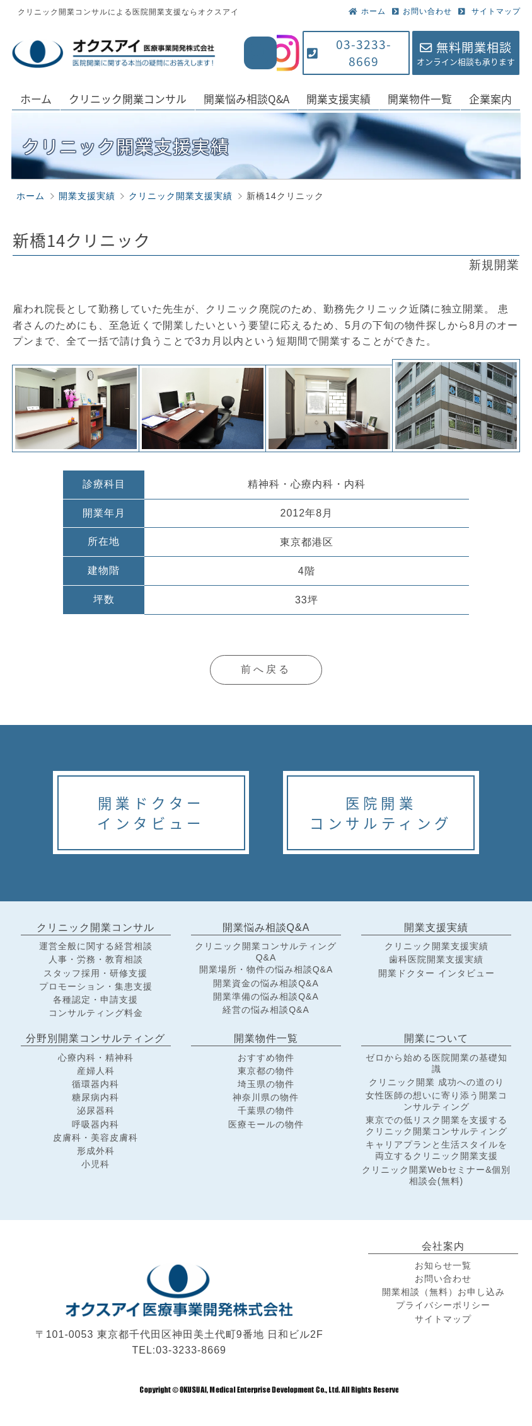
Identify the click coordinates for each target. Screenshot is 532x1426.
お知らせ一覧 (443, 1265)
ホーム (367, 11)
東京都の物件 (266, 1071)
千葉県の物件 (266, 1110)
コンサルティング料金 (96, 1013)
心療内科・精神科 (96, 1057)
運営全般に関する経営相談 (96, 946)
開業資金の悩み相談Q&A (266, 983)
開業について (436, 1038)
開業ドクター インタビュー (436, 973)
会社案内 (443, 1246)
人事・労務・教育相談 (96, 959)
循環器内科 (95, 1084)
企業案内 (490, 98)
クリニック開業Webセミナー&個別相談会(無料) (436, 1175)
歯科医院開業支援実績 (436, 959)
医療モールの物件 (266, 1124)
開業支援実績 (338, 98)
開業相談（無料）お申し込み (443, 1292)
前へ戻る (266, 669)
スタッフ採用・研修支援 (95, 973)
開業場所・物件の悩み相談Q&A (266, 969)
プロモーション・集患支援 (96, 986)
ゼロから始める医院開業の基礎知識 (436, 1063)
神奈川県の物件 (266, 1097)
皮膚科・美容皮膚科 (95, 1137)
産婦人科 (96, 1071)
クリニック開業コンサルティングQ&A (266, 951)
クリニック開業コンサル (128, 98)
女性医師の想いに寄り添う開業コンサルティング (436, 1101)
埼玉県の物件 (266, 1084)
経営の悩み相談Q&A (266, 1010)
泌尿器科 (96, 1110)
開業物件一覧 (420, 98)
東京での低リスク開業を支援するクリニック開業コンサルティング (436, 1125)
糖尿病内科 (95, 1097)
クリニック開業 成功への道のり (436, 1082)
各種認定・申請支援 (95, 1000)
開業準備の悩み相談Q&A (266, 996)
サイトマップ (489, 11)
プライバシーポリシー (443, 1305)
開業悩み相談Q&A (246, 98)
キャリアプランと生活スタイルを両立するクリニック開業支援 (436, 1150)
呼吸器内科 (95, 1124)
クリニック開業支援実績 (437, 946)
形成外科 (96, 1151)
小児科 (95, 1164)
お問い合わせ (422, 11)
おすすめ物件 (266, 1057)
